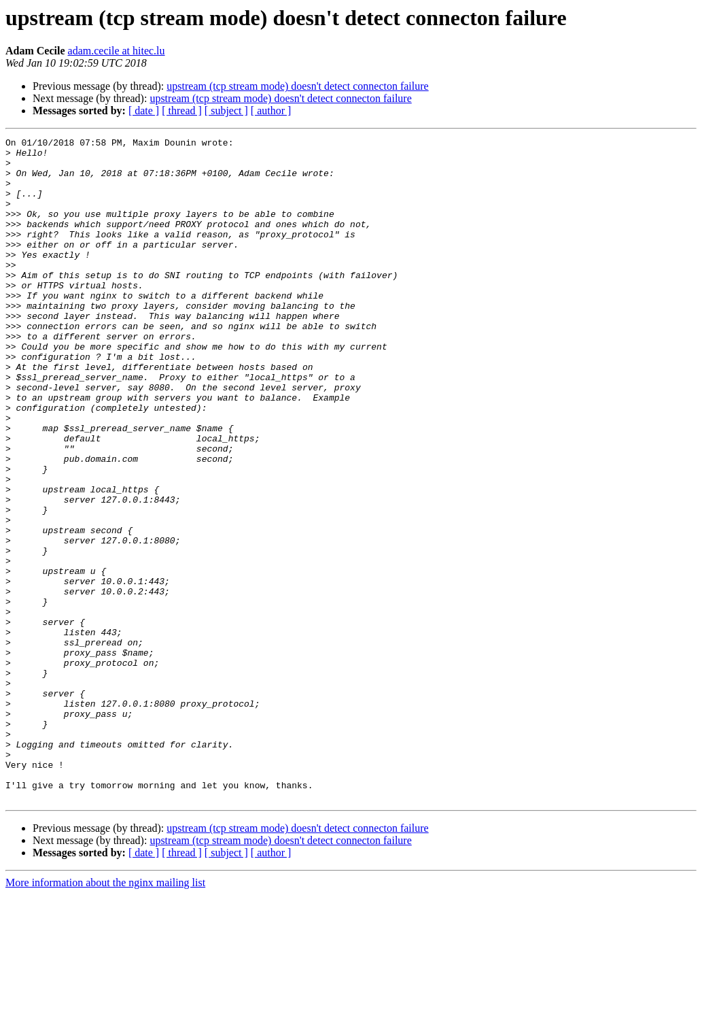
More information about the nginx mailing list (105, 1015)
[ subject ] (226, 110)
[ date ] (143, 110)
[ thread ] (182, 110)
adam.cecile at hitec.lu (116, 50)
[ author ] (271, 110)
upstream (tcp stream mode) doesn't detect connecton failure (297, 86)
